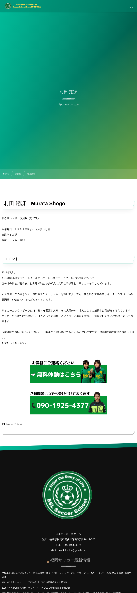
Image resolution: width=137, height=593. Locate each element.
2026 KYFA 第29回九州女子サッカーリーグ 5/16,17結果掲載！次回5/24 (36, 588)
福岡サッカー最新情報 (70, 558)
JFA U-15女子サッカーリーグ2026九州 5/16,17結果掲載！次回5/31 (34, 582)
